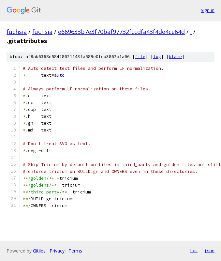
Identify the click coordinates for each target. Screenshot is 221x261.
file (140, 56)
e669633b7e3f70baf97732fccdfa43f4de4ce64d (121, 32)
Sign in (207, 10)
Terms (75, 251)
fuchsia (17, 32)
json (209, 250)
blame (175, 56)
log (157, 56)
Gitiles (39, 251)
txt (194, 250)
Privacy (57, 251)
